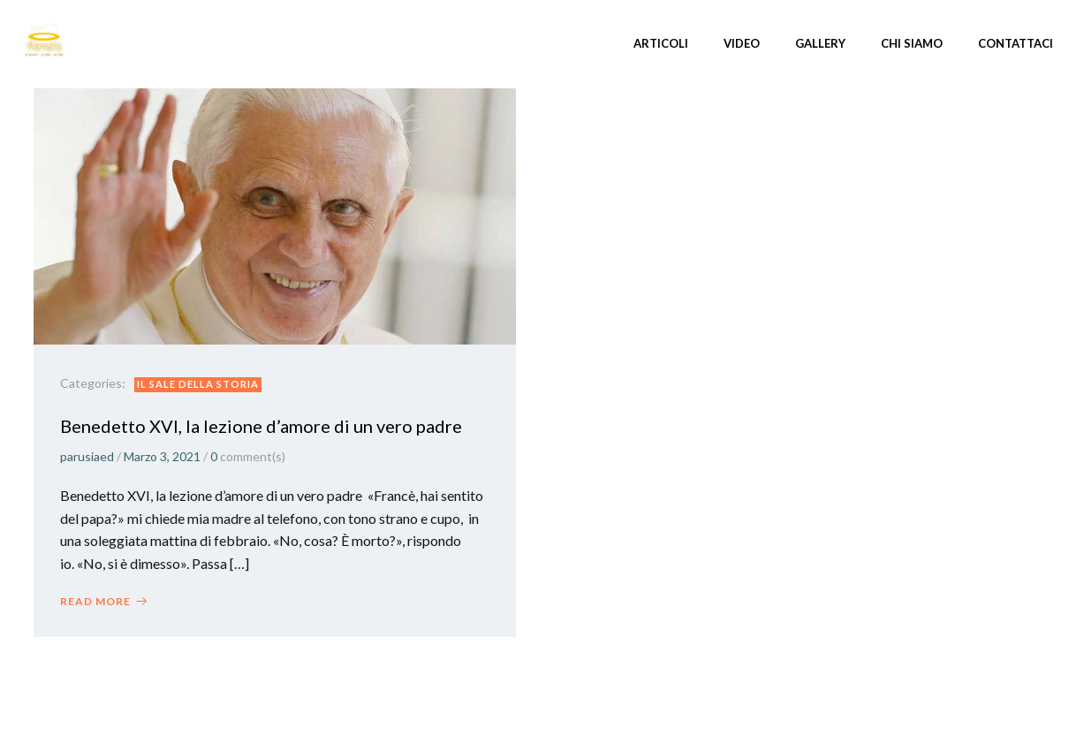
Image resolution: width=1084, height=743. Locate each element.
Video (742, 43)
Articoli (660, 43)
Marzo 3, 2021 (162, 456)
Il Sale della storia (198, 384)
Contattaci (1015, 43)
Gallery (820, 43)
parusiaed (87, 456)
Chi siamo (912, 43)
